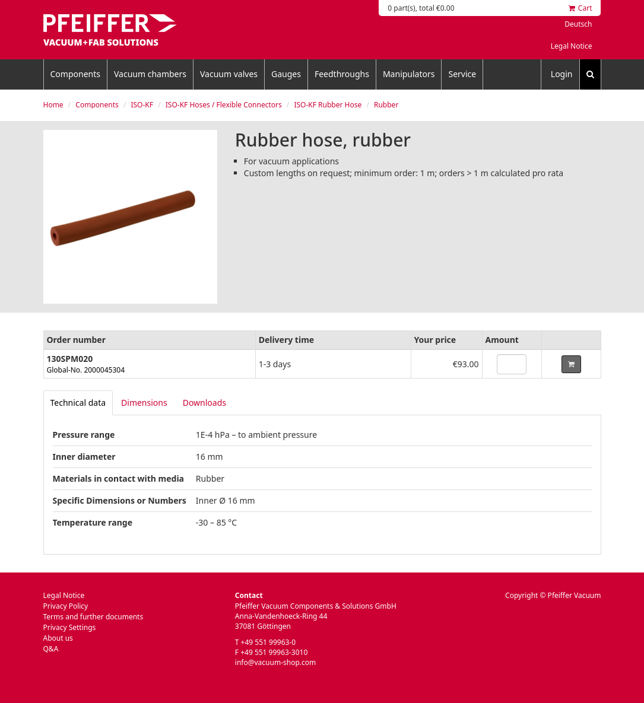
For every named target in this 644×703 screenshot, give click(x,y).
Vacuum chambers (150, 73)
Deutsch (578, 24)
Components (75, 73)
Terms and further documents (93, 617)
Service (462, 73)
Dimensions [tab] (144, 402)
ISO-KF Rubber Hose (327, 105)
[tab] (78, 402)
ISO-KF (142, 105)
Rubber (386, 105)
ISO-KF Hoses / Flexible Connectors (224, 105)
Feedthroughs (342, 73)
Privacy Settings (69, 627)
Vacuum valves (229, 73)
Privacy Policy (65, 606)
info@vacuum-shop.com (275, 662)
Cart (580, 8)
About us (58, 638)
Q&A (51, 649)
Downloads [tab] (204, 402)
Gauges (286, 73)
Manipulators (409, 73)
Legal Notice (571, 46)
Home (53, 105)
